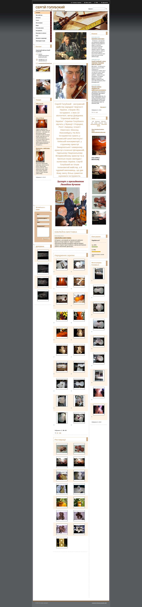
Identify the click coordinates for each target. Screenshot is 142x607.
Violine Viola (103, 121)
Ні (92, 249)
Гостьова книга (40, 28)
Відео (37, 25)
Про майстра (39, 15)
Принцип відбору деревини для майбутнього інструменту (99, 88)
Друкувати (105, 2)
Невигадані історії (40, 40)
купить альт (101, 122)
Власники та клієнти (41, 33)
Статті (37, 20)
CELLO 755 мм (40, 118)
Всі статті (102, 107)
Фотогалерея (39, 22)
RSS (97, 2)
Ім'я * (38, 214)
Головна (38, 12)
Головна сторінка (76, 2)
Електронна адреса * (42, 218)
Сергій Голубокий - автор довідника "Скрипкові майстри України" (99, 63)
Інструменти (39, 30)
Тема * (38, 222)
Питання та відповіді (41, 38)
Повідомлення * (41, 226)
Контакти (38, 17)
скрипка (95, 122)
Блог (37, 35)
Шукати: (90, 8)
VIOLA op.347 (39, 103)
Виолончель (97, 121)
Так (92, 245)
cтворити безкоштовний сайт (99, 603)
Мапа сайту (88, 2)
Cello (93, 121)
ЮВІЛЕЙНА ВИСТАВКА (63, 238)
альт (92, 122)
